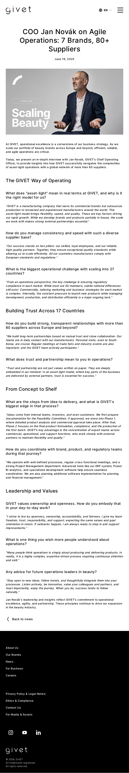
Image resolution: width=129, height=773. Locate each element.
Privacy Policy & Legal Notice (25, 693)
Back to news (20, 619)
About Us (12, 647)
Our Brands (13, 654)
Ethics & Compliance (20, 700)
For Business (14, 668)
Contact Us (13, 707)
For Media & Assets (19, 714)
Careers (11, 675)
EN (105, 10)
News (9, 661)
